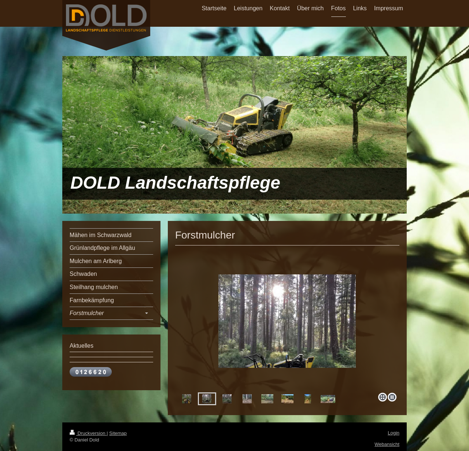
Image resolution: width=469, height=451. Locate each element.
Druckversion (88, 433)
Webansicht (386, 444)
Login (393, 433)
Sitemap (118, 433)
